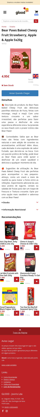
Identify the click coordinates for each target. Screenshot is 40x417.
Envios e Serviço (9, 379)
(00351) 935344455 (11, 407)
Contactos (7, 382)
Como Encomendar (10, 377)
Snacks (12, 26)
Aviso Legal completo (9, 365)
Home (4, 26)
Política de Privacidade (11, 384)
